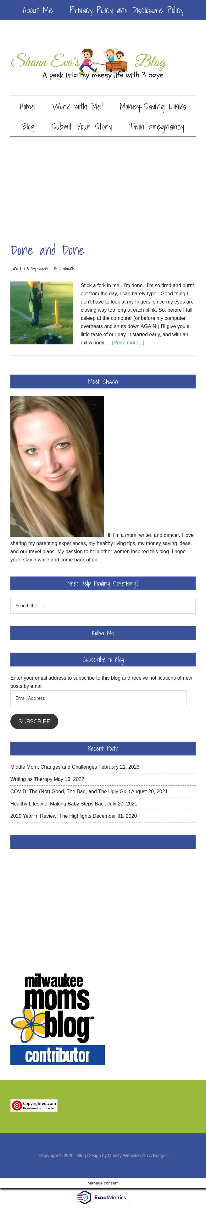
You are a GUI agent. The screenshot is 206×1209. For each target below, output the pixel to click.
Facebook (103, 842)
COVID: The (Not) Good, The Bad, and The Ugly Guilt (70, 791)
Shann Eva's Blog (103, 64)
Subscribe (34, 721)
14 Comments (64, 268)
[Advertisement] (103, 184)
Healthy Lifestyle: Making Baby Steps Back (58, 803)
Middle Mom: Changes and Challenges (53, 767)
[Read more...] (128, 342)
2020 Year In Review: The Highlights (51, 816)
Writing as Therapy (31, 779)
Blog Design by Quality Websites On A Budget (122, 1155)
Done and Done (47, 250)
